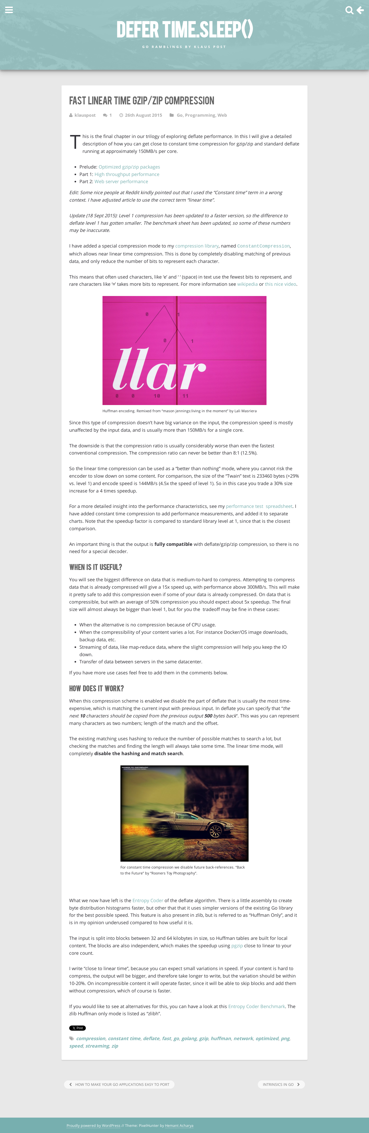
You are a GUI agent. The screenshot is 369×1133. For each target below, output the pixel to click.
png (285, 1038)
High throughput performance (127, 174)
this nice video (280, 283)
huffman (221, 1038)
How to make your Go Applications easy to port (121, 1083)
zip (114, 1045)
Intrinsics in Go (279, 1083)
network (243, 1038)
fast (166, 1038)
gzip (203, 1038)
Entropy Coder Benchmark (256, 1006)
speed (76, 1045)
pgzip (237, 945)
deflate (151, 1038)
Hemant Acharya (179, 1124)
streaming (97, 1045)
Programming (200, 115)
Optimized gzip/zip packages (129, 167)
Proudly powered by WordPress (93, 1124)
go (176, 1038)
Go (180, 115)
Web (222, 115)
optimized (266, 1038)
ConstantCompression (263, 246)
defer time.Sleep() (184, 28)
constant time (124, 1038)
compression (90, 1038)
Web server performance (121, 181)
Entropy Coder (147, 900)
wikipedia (247, 283)
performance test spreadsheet (259, 506)
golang (189, 1038)
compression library (197, 246)
